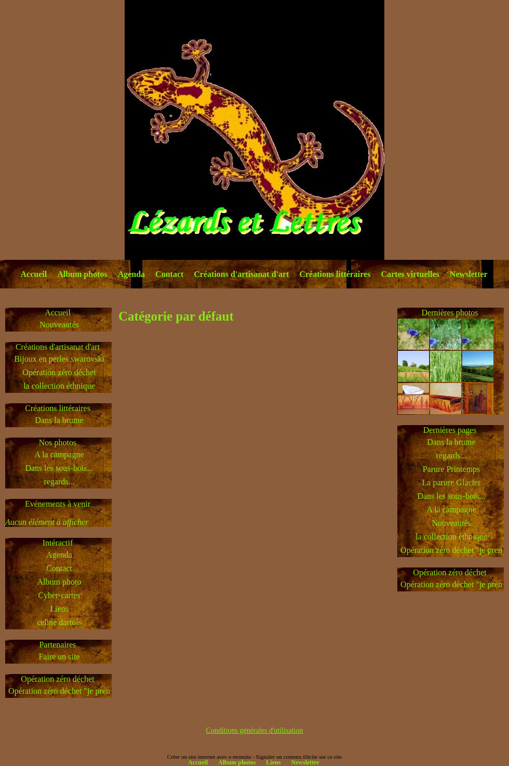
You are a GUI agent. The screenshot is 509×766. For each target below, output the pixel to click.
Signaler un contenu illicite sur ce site (299, 757)
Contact (169, 274)
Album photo (59, 581)
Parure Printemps (451, 469)
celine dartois (59, 622)
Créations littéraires (334, 274)
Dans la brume (59, 420)
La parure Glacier (451, 482)
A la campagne (59, 454)
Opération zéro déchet (59, 372)
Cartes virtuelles (410, 274)
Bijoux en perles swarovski (59, 358)
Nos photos (57, 442)
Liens (59, 608)
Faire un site (58, 656)
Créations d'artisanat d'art (241, 274)
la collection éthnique (59, 385)
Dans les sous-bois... (59, 468)
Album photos (82, 274)
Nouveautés (59, 324)
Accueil (34, 274)
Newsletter (469, 274)
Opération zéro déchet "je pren (59, 690)
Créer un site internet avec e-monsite (209, 757)
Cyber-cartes (59, 595)
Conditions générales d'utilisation (254, 730)
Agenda (131, 274)
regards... (59, 481)
